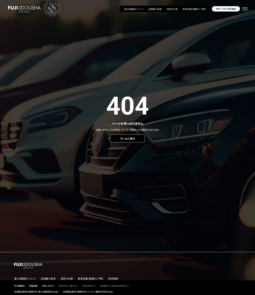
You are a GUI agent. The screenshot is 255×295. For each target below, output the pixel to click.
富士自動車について (134, 8)
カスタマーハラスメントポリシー (114, 285)
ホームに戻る (127, 138)
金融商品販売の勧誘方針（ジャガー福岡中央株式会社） (88, 291)
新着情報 (33, 285)
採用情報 (113, 278)
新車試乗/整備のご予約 (194, 8)
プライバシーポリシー (68, 285)
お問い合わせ (48, 285)
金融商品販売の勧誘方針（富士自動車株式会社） (36, 291)
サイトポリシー (89, 285)
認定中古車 (172, 8)
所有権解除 (19, 285)
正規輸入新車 (155, 8)
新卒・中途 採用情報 (226, 8)
